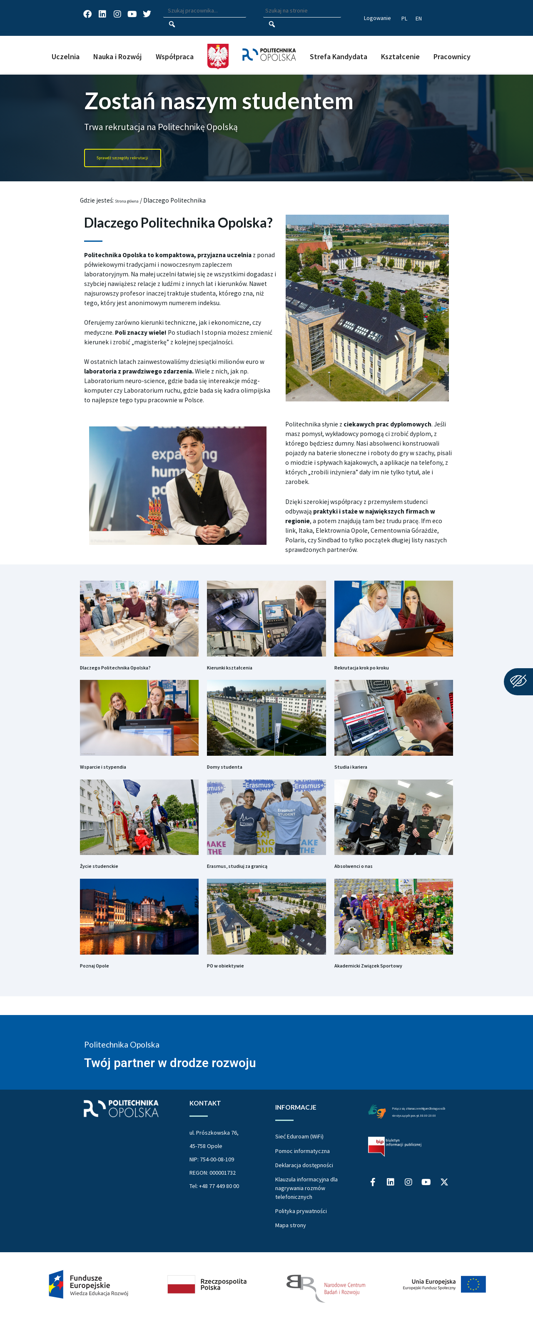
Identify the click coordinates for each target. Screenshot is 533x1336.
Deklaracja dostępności (304, 1184)
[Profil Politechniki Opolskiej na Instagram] (408, 1218)
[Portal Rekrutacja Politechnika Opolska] (149, 158)
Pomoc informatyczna (302, 1169)
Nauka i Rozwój (117, 56)
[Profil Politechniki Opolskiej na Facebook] (373, 1218)
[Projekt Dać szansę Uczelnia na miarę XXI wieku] (266, 1303)
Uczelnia (66, 56)
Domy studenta (235, 774)
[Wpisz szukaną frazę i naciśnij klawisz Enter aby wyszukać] (204, 11)
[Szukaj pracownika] (172, 25)
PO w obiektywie (236, 983)
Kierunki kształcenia (244, 670)
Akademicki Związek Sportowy (389, 983)
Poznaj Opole (104, 983)
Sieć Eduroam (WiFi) (299, 1155)
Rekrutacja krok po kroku (379, 670)
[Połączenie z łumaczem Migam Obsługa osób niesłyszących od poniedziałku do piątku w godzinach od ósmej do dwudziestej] (377, 1129)
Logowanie (377, 18)
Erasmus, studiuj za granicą (257, 878)
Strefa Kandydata (338, 56)
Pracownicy (452, 56)
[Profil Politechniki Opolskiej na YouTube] (426, 1218)
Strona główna (135, 200)
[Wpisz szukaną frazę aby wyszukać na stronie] (302, 11)
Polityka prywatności (301, 1229)
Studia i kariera (361, 774)
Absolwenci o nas (365, 878)
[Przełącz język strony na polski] (404, 18)
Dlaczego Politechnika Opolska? (138, 670)
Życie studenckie (110, 878)
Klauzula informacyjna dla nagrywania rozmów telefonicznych (306, 1206)
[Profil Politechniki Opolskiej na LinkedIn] (391, 1218)
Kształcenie (400, 56)
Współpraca (175, 56)
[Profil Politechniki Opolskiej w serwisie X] (444, 1218)
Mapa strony (290, 1244)
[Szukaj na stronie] (272, 25)
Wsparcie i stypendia (117, 774)
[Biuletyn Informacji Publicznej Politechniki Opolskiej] (394, 1180)
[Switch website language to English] (418, 18)
